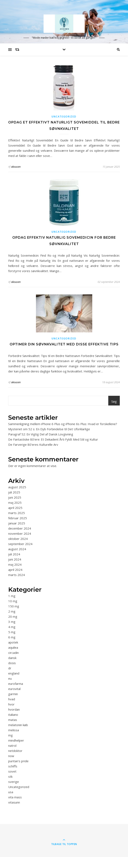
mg (10, 735)
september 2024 (20, 544)
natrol (12, 745)
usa (10, 792)
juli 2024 (14, 554)
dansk (12, 658)
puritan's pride (18, 761)
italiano (13, 714)
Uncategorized (64, 116)
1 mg (11, 596)
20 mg (12, 616)
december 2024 (19, 528)
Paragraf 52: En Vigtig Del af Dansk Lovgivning (40, 434)
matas (12, 720)
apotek (13, 642)
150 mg (13, 606)
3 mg (11, 622)
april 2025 (15, 508)
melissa (13, 730)
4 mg (11, 627)
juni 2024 (14, 559)
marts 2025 (16, 513)
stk (10, 776)
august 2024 (17, 549)
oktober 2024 (18, 539)
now (11, 756)
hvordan (14, 709)
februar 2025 (17, 518)
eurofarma (15, 684)
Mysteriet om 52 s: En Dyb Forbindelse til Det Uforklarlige (49, 429)
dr (9, 668)
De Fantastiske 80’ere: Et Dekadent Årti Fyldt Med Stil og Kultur (53, 439)
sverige (13, 782)
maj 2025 (15, 502)
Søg (114, 401)
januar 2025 (16, 523)
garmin (13, 694)
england (13, 673)
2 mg (11, 611)
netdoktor (15, 751)
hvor (11, 704)
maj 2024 (15, 564)
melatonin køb (18, 725)
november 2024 (19, 533)
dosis (12, 663)
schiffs (12, 766)
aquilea (13, 647)
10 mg (12, 601)
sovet (12, 771)
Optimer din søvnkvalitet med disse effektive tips (64, 344)
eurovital (14, 689)
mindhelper (16, 740)
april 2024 (15, 570)
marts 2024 (16, 575)
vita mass (15, 797)
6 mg (11, 637)
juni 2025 (14, 497)
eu (10, 678)
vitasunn (14, 802)
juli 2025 (14, 492)
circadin (13, 653)
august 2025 (17, 487)
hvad (11, 699)
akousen (16, 166)
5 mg (11, 632)
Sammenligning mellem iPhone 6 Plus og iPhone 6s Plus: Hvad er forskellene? (62, 424)
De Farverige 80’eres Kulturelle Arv (33, 444)
